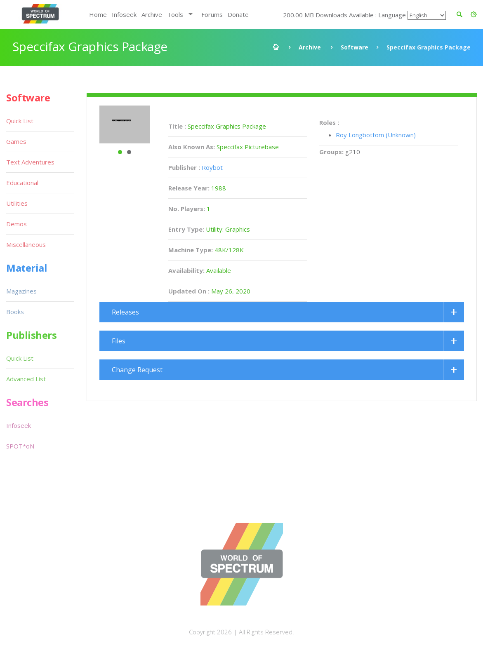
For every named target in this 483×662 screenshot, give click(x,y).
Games (16, 141)
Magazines (21, 291)
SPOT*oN (20, 446)
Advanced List (26, 379)
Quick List (19, 121)
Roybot (212, 167)
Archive (151, 14)
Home (98, 14)
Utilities (17, 203)
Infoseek (124, 14)
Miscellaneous (26, 244)
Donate (238, 14)
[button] (474, 14)
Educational (22, 182)
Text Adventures (30, 162)
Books (15, 312)
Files (118, 340)
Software (354, 47)
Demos (16, 224)
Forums (212, 14)
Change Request (137, 369)
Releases (125, 312)
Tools (175, 14)
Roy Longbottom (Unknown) (376, 135)
